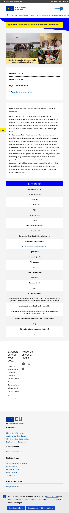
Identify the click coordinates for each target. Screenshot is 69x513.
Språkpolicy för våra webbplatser (17, 463)
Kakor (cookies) (11, 472)
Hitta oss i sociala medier (14, 452)
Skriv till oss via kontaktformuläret (17, 439)
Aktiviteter (14, 15)
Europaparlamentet (12, 487)
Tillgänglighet (10, 475)
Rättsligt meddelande (13, 469)
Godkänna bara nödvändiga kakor (40, 508)
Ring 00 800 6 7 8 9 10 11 (14, 433)
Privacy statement (11, 397)
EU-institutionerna (14, 481)
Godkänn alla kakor (16, 508)
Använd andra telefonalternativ (16, 436)
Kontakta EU (11, 428)
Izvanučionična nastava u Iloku (22, 92)
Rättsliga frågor (13, 458)
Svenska (58, 8)
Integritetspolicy (11, 466)
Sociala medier (12, 447)
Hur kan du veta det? (59, 1)
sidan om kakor (52, 496)
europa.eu (20, 423)
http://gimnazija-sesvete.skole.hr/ (33, 246)
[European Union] (14, 421)
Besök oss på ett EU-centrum (16, 442)
